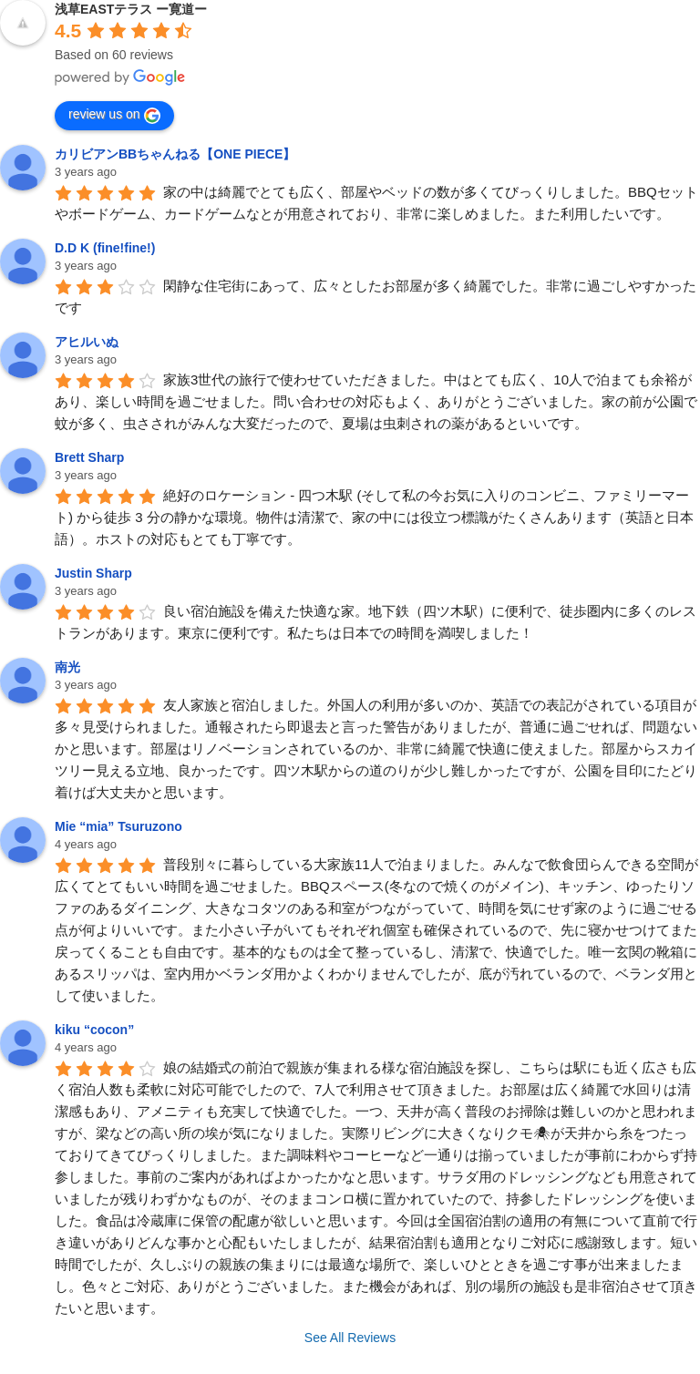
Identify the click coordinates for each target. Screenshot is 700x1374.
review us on (114, 115)
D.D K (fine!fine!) (105, 248)
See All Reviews (350, 1337)
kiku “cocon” (94, 1029)
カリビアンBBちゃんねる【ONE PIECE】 (175, 154)
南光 (67, 667)
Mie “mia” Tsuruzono (118, 826)
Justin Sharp (93, 573)
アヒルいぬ (86, 341)
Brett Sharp (89, 457)
